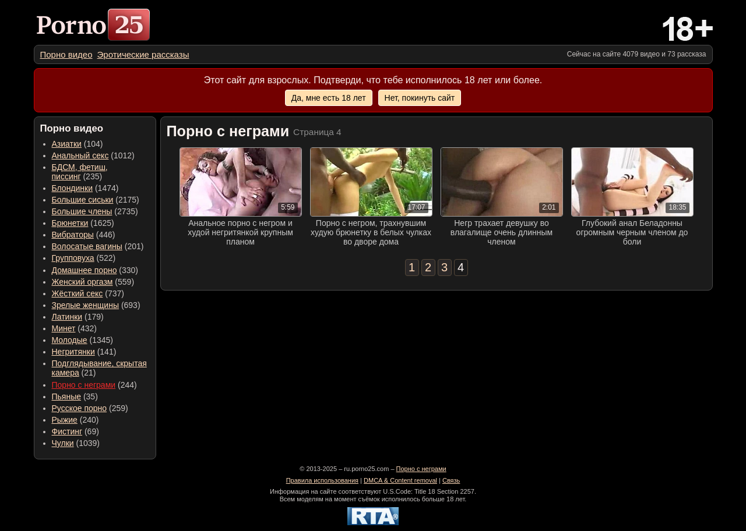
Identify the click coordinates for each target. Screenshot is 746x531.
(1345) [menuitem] (82, 340)
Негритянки (73, 351)
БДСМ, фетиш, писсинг (80, 171)
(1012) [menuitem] (93, 155)
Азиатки (67, 143)
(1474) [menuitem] (85, 188)
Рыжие (65, 419)
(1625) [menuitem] (83, 223)
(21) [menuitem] (99, 368)
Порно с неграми (84, 385)
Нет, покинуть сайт (420, 97)
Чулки (63, 443)
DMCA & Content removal (400, 480)
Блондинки (72, 188)
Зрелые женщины (85, 305)
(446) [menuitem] (83, 234)
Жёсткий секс (77, 293)
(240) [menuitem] (75, 419)
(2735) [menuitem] (95, 211)
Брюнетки (70, 223)
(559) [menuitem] (93, 281)
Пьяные (67, 396)
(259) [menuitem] (90, 408)
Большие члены (82, 211)
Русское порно (79, 408)
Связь (451, 480)
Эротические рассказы (143, 54)
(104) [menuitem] (77, 143)
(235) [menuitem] (80, 171)
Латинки (67, 316)
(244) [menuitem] (94, 385)
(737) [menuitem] (88, 293)
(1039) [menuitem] (76, 443)
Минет (64, 328)
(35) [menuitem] (75, 396)
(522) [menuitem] (84, 258)
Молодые (69, 340)
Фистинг (67, 431)
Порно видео (66, 54)
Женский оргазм (82, 281)
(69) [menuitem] (75, 431)
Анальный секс (80, 155)
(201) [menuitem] (98, 246)
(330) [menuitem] (95, 270)
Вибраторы (73, 234)
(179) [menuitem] (78, 316)
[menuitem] (66, 54)
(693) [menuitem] (96, 305)
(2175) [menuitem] (95, 199)
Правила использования (322, 480)
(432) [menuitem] (74, 328)
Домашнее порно (84, 270)
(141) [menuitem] (84, 351)
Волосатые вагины (87, 246)
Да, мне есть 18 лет (328, 97)
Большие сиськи (83, 199)
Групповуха (73, 258)
